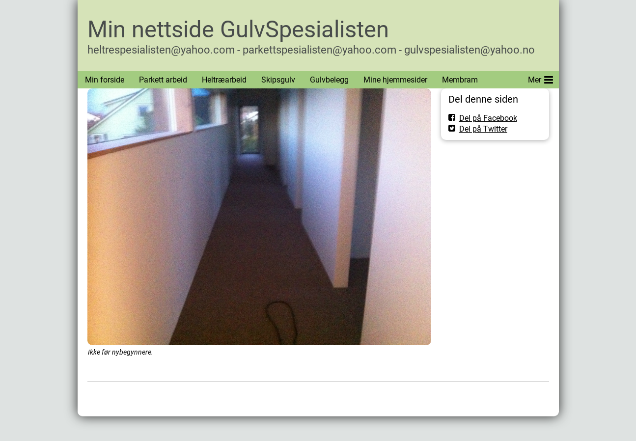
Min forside (104, 79)
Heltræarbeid (224, 79)
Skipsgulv (278, 79)
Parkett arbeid (163, 79)
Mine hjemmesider (395, 79)
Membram (460, 79)
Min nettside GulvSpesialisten (238, 29)
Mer (540, 78)
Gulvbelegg (329, 79)
